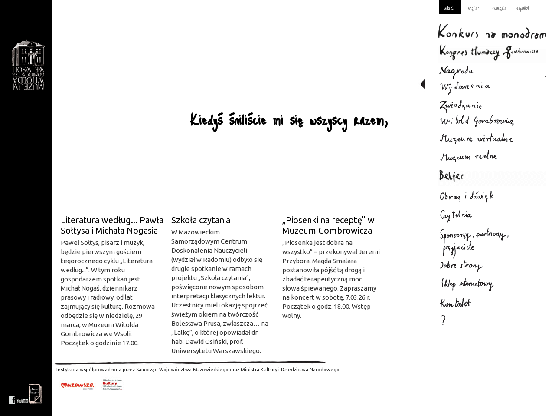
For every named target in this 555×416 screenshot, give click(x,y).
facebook (12, 394)
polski (449, 7)
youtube (22, 394)
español (522, 7)
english (473, 7)
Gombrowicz (28, 65)
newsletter (35, 394)
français (499, 7)
